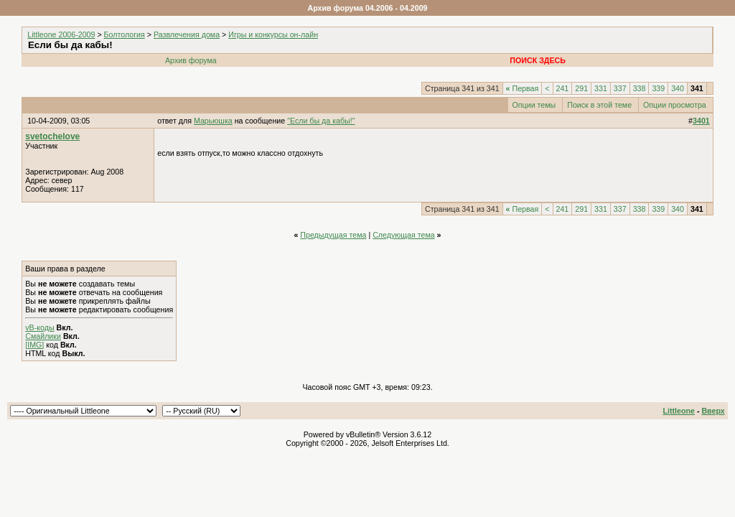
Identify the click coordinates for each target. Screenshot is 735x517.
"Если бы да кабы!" (321, 120)
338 (639, 88)
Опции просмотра (674, 105)
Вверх (712, 410)
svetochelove (52, 136)
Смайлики (43, 336)
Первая (522, 88)
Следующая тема (404, 234)
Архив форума (191, 60)
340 (677, 88)
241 (562, 88)
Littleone (679, 410)
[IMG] (34, 344)
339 (658, 88)
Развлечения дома (187, 34)
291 (581, 88)
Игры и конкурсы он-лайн (273, 34)
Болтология (124, 34)
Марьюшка (213, 120)
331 (600, 88)
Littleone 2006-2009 (61, 34)
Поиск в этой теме (599, 105)
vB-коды (39, 327)
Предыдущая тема (333, 234)
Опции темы (534, 105)
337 (620, 88)
